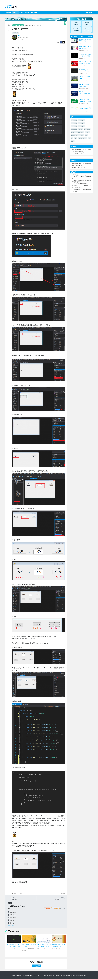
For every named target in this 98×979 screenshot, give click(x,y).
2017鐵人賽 (74, 135)
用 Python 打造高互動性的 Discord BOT (84, 85)
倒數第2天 (13, 920)
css (89, 138)
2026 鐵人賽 (34, 12)
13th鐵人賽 (74, 123)
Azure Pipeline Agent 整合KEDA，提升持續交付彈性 (84, 108)
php (86, 135)
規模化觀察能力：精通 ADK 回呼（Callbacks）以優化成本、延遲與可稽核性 (81, 176)
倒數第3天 (13, 917)
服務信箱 (57, 975)
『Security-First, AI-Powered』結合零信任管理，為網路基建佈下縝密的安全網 (85, 100)
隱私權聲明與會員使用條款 (68, 975)
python (87, 132)
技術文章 (15, 12)
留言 (14, 893)
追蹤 (20, 893)
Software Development (18, 25)
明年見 (12, 923)
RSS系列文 (46, 908)
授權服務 (51, 975)
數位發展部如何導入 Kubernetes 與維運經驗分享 (84, 70)
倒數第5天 (13, 912)
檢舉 (62, 893)
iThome (40, 975)
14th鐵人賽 (81, 123)
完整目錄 (11, 925)
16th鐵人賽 (81, 120)
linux (76, 138)
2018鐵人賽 (81, 132)
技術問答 (8, 12)
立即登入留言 (36, 966)
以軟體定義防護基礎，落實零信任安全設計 (85, 47)
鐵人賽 (80, 129)
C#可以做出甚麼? (29, 25)
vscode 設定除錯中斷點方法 (78, 153)
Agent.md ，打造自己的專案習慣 (80, 184)
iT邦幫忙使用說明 (81, 975)
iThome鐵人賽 (83, 19)
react (72, 141)
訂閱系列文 (55, 908)
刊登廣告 (45, 975)
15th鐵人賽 (74, 120)
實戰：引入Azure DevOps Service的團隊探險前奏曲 (85, 93)
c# (72, 138)
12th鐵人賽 (15, 32)
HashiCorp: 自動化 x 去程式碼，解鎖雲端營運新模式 (85, 55)
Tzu (19, 35)
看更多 (90, 36)
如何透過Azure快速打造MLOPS (84, 77)
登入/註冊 (89, 12)
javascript (73, 132)
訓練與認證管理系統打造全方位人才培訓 (85, 39)
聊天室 (27, 12)
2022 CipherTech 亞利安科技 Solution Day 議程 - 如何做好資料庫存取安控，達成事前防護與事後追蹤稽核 (85, 62)
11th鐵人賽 (74, 129)
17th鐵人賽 (74, 126)
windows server (82, 138)
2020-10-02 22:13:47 (23, 37)
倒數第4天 (13, 915)
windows (81, 135)
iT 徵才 (21, 12)
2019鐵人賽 (87, 129)
